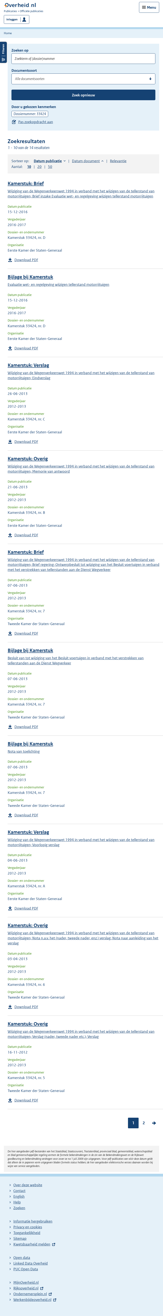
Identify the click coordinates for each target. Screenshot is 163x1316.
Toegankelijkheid (26, 1232)
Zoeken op (19, 50)
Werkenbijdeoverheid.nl (32, 1299)
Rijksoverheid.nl (25, 1288)
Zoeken (19, 1208)
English (19, 1196)
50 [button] (50, 166)
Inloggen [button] (12, 19)
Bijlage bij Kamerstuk (30, 277)
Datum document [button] (86, 161)
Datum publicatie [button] (48, 161)
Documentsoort (24, 70)
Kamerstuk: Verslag (28, 365)
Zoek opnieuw (83, 95)
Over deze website (27, 1185)
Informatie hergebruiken (32, 1221)
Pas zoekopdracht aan (35, 122)
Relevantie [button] (118, 161)
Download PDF (26, 260)
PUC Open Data (25, 1269)
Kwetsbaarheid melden (31, 1244)
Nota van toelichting (24, 751)
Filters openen (3, 52)
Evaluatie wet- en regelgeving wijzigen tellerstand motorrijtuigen (58, 284)
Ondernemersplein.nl (30, 1294)
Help (17, 1202)
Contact (19, 1190)
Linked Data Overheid (30, 1263)
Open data (21, 1257)
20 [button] (39, 166)
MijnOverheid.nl (26, 1282)
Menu (151, 7)
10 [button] (29, 166)
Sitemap (20, 1238)
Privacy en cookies (27, 1227)
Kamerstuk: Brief (26, 183)
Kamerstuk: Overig (28, 459)
